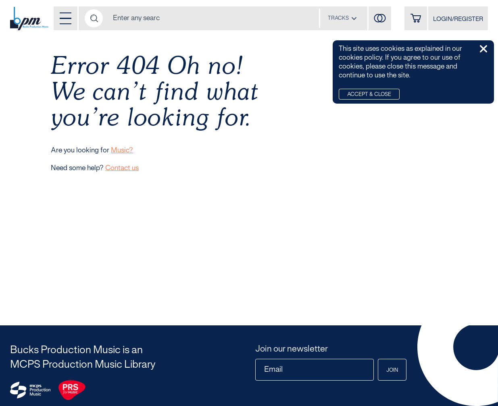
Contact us (122, 168)
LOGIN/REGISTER (458, 19)
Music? (122, 150)
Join (392, 370)
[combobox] (342, 18)
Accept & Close (369, 94)
